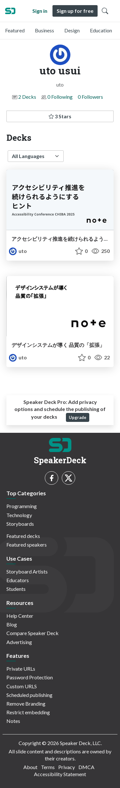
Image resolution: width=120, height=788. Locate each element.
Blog (11, 624)
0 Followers (90, 97)
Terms (48, 767)
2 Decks (27, 97)
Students (16, 589)
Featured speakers (26, 544)
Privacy (66, 767)
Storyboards (20, 524)
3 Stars (60, 116)
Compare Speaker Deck (32, 633)
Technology (19, 515)
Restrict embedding (28, 712)
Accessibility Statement (60, 774)
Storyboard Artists (27, 571)
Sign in (39, 11)
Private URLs (20, 669)
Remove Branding (25, 703)
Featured (15, 30)
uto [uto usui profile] (18, 251)
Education (101, 30)
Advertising (19, 642)
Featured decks (23, 536)
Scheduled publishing (29, 695)
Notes (13, 721)
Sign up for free (75, 11)
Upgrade (77, 417)
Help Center (19, 616)
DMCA (86, 767)
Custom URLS (21, 686)
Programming (21, 506)
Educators (17, 580)
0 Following (60, 97)
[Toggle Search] (105, 11)
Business (44, 30)
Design (72, 30)
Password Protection (29, 677)
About (30, 767)
